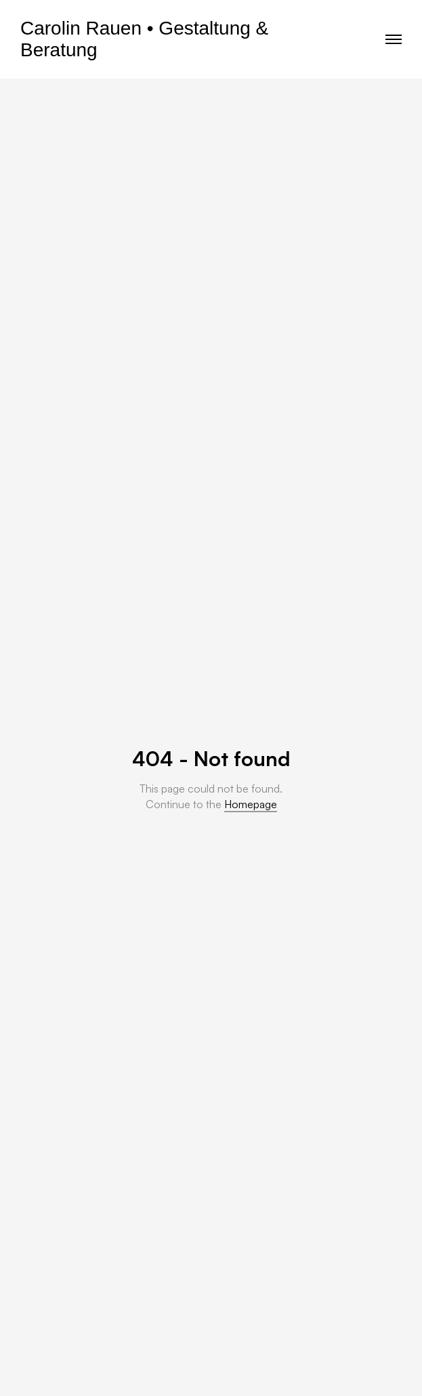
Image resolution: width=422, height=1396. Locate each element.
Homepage (250, 804)
